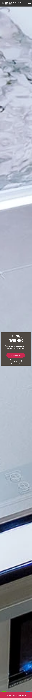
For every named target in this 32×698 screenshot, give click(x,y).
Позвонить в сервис (16, 695)
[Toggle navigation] (29, 3)
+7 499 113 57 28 (16, 355)
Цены (15, 361)
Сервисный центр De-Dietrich (13, 3)
